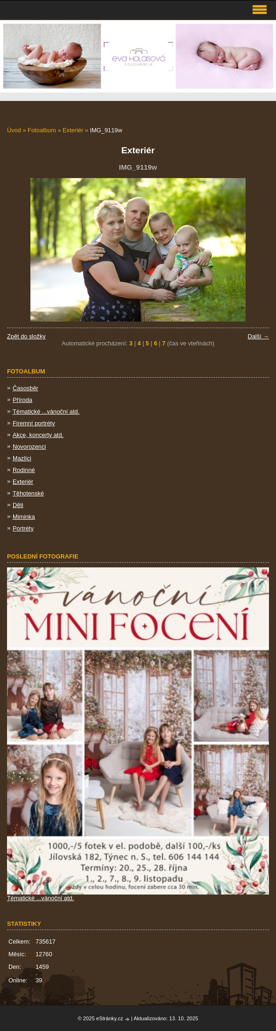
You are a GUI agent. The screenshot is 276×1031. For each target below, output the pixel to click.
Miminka (24, 516)
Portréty (23, 528)
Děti (18, 504)
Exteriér (73, 130)
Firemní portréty (34, 423)
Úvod (14, 130)
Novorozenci (29, 446)
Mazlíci (22, 458)
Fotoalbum (42, 130)
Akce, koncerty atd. (38, 434)
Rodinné (24, 469)
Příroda (22, 399)
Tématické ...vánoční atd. (46, 411)
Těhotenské (28, 493)
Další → (258, 336)
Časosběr (25, 388)
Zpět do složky (26, 336)
